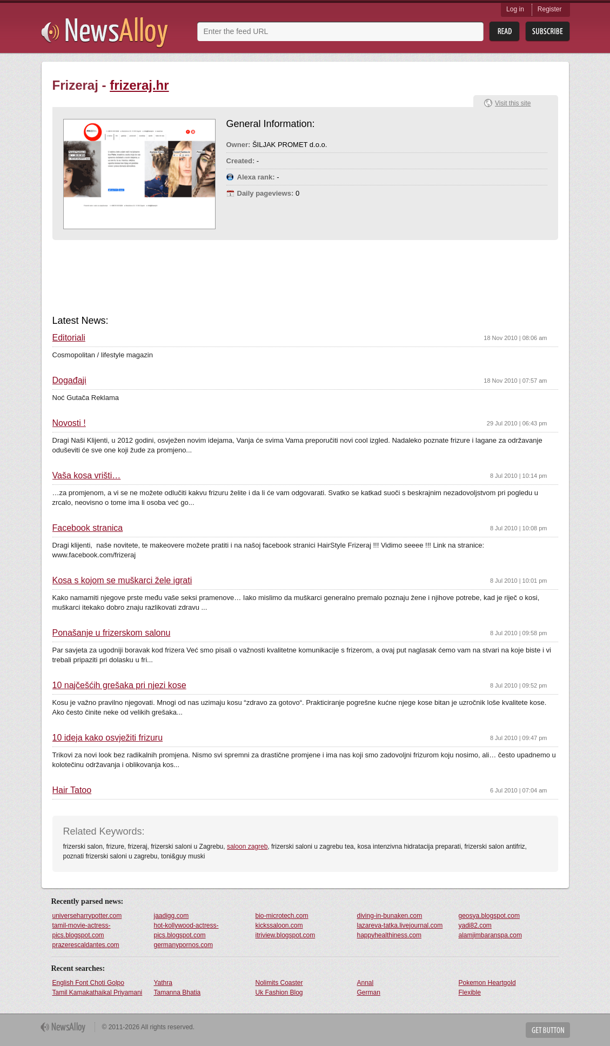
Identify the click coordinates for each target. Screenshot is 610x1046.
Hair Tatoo (72, 790)
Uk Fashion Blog (279, 992)
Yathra (163, 983)
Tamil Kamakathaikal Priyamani (97, 992)
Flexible (470, 992)
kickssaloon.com (279, 925)
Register (550, 9)
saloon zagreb (247, 846)
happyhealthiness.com (389, 935)
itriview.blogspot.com (286, 935)
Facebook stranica (87, 528)
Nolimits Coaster (279, 983)
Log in (515, 9)
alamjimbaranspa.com (490, 935)
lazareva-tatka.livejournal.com (400, 925)
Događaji (69, 380)
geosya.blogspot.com (489, 916)
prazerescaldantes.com (85, 945)
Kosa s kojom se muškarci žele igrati (122, 580)
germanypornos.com (183, 945)
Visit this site (513, 103)
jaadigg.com (171, 916)
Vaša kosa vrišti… (86, 475)
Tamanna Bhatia (177, 992)
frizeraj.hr (139, 85)
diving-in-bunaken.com (390, 916)
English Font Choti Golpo (88, 983)
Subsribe (547, 32)
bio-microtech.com (282, 916)
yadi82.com (475, 925)
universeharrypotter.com (87, 916)
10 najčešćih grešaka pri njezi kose (119, 685)
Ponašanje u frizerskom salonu (111, 633)
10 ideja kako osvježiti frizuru (107, 738)
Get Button (548, 1030)
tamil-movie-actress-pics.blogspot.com (81, 930)
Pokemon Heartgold (487, 983)
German (368, 992)
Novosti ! (69, 423)
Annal (365, 983)
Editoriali (68, 338)
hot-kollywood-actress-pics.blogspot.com (186, 930)
